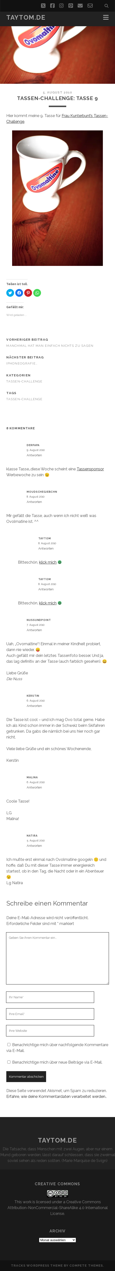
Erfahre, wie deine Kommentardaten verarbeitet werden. (56, 1096)
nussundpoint (39, 620)
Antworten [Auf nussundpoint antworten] (34, 630)
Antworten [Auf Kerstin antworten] (34, 706)
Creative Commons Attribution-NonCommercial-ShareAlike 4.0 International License (58, 1208)
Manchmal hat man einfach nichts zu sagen (49, 345)
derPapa (33, 445)
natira (32, 835)
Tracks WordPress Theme (37, 1265)
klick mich (48, 562)
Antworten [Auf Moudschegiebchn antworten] (34, 502)
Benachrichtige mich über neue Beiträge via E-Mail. (57, 1062)
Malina (32, 777)
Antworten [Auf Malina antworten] (34, 787)
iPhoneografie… (22, 363)
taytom (44, 538)
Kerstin (33, 695)
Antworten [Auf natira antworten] (34, 845)
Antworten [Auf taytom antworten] (46, 548)
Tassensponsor (90, 469)
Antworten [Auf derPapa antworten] (34, 455)
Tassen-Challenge (24, 381)
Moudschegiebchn (42, 491)
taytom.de (25, 17)
